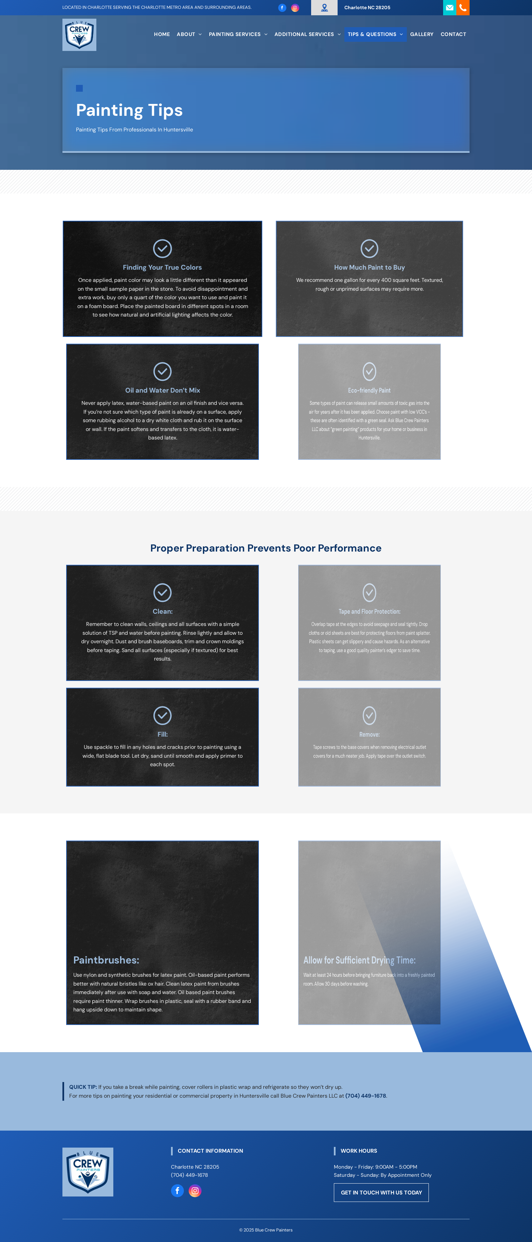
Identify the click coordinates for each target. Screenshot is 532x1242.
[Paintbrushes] (162, 892)
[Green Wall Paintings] (369, 892)
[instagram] (295, 9)
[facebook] (282, 9)
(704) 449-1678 (365, 1095)
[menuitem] (162, 34)
